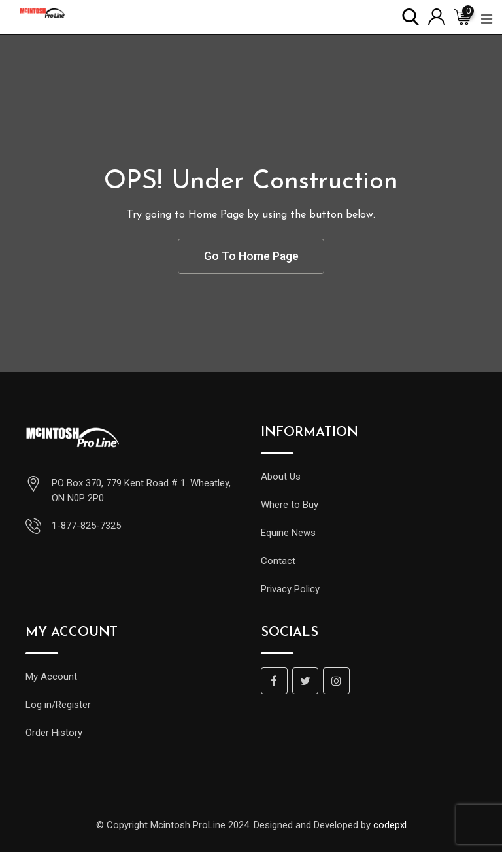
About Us (281, 477)
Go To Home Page (251, 256)
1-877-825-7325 (86, 526)
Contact (278, 561)
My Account (51, 677)
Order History (53, 733)
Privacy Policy (290, 589)
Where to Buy (289, 505)
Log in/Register (58, 705)
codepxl (390, 825)
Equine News (288, 533)
